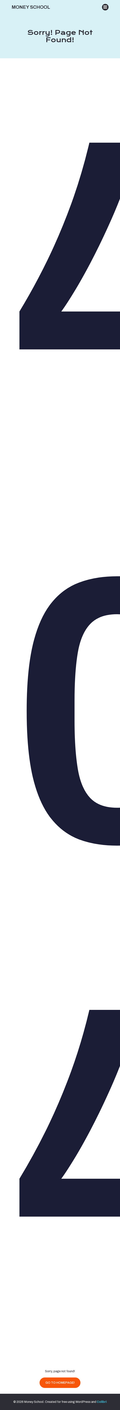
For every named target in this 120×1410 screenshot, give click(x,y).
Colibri (102, 1401)
